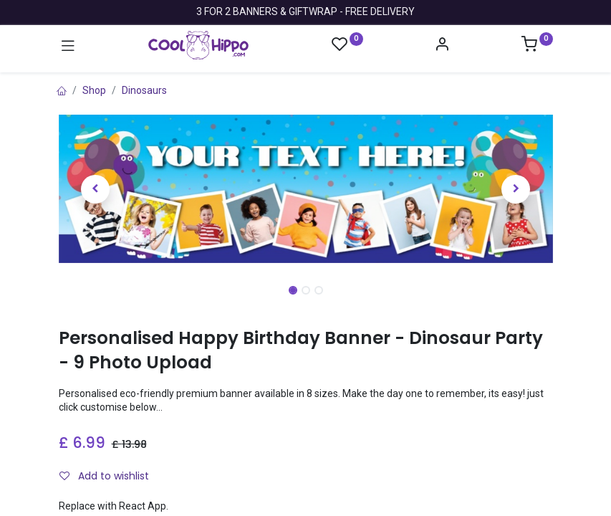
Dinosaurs (144, 90)
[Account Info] (442, 46)
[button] (96, 189)
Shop (94, 90)
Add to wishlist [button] (104, 476)
